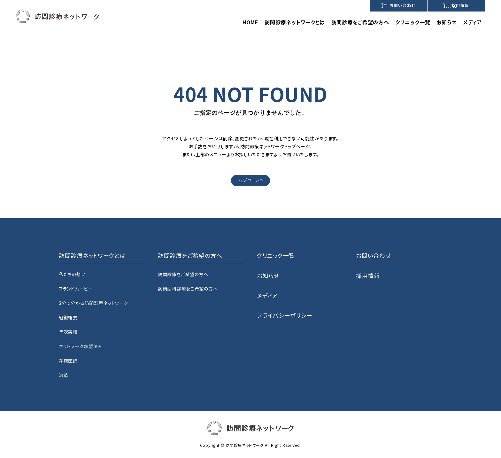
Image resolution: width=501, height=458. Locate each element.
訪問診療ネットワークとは (295, 22)
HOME (250, 22)
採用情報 (456, 5)
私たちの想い (72, 274)
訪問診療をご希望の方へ (183, 274)
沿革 (63, 375)
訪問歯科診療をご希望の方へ (188, 288)
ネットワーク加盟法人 (81, 346)
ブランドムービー (76, 288)
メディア (472, 22)
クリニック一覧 (412, 22)
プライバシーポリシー (284, 315)
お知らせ (446, 22)
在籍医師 (68, 361)
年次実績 (68, 332)
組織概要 (68, 317)
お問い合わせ (398, 5)
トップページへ (250, 179)
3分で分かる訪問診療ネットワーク (93, 303)
